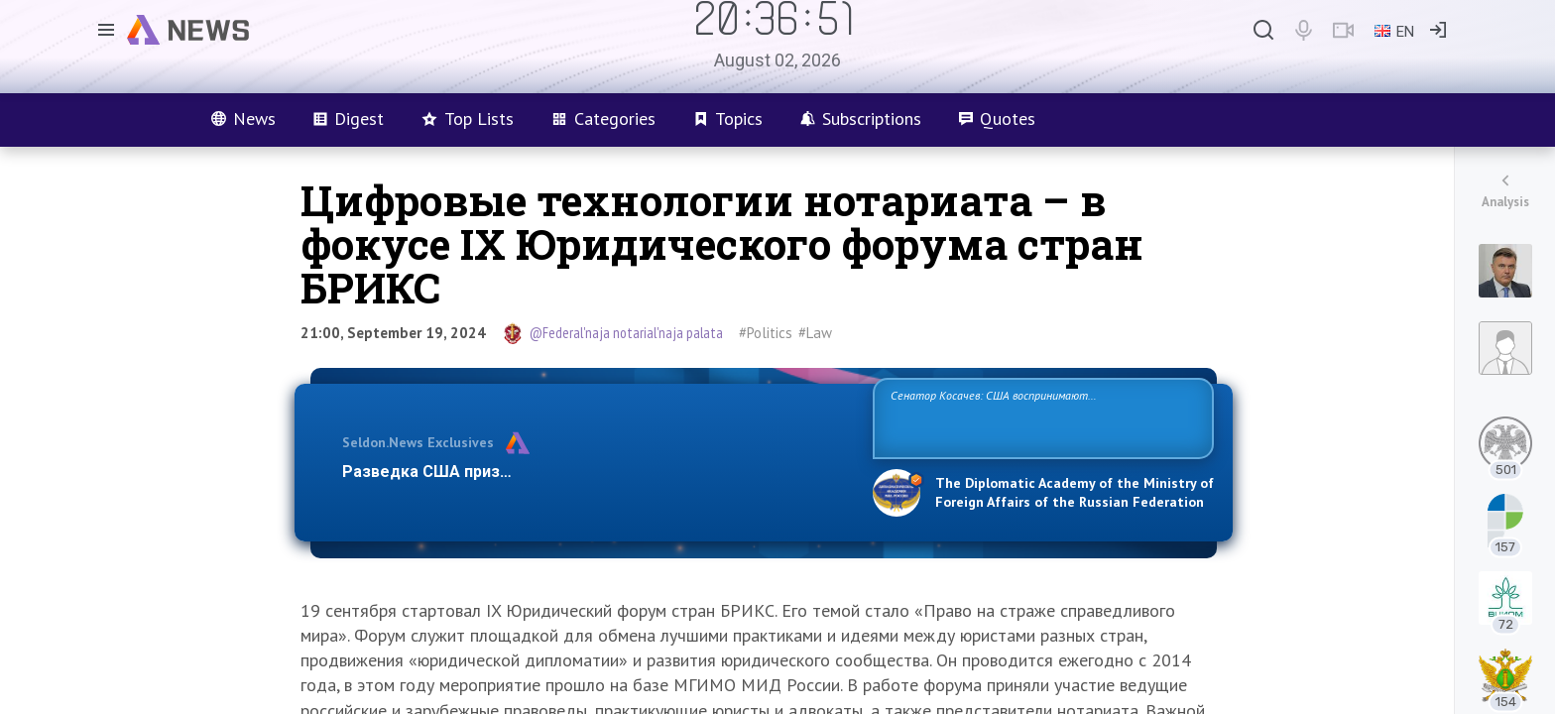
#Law (815, 332)
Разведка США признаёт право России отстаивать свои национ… (597, 471)
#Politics (765, 332)
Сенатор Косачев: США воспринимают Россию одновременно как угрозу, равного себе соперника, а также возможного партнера (1040, 417)
